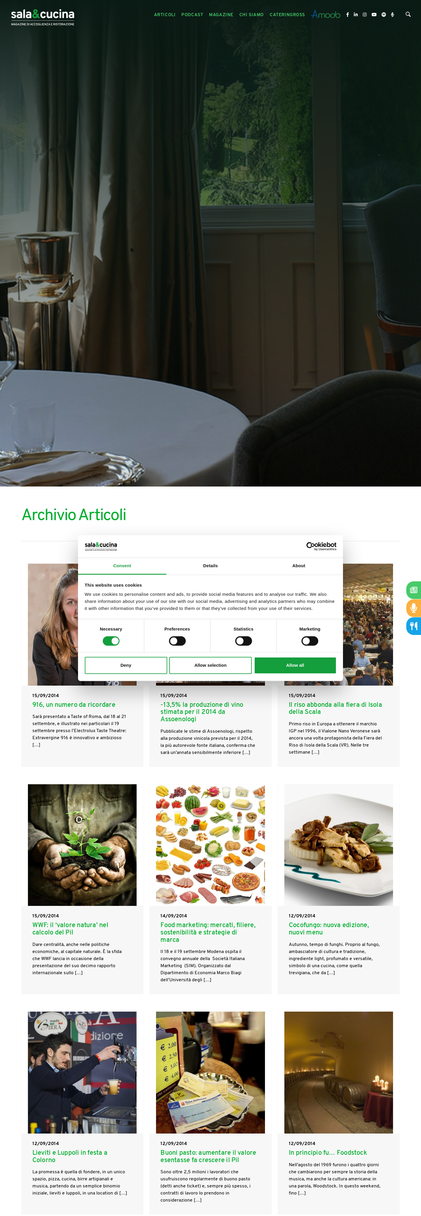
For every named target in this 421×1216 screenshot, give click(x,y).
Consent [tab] (122, 565)
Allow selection (210, 665)
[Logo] (42, 15)
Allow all (295, 665)
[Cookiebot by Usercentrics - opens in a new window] (311, 546)
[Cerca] (408, 16)
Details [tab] (210, 565)
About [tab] (298, 565)
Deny (125, 665)
